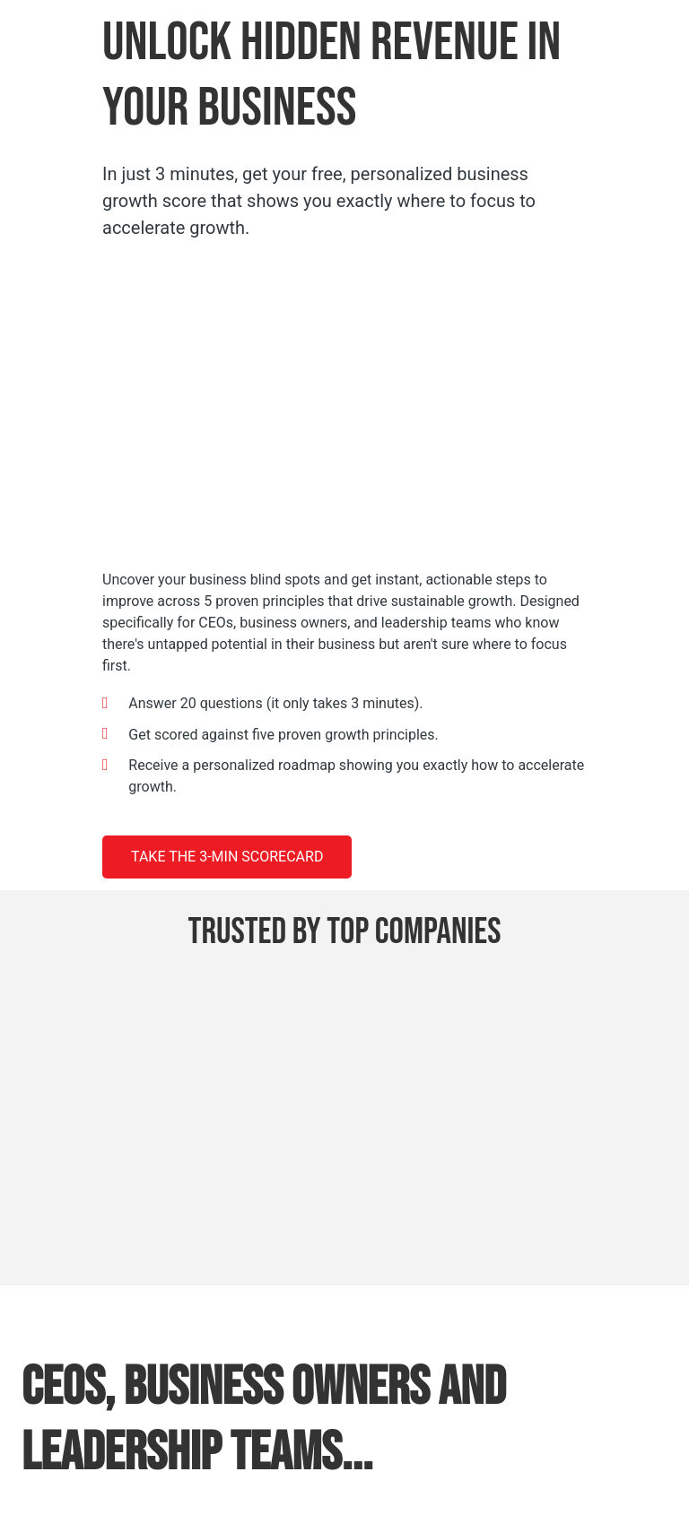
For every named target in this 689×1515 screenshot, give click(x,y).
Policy (440, 1461)
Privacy (396, 1461)
